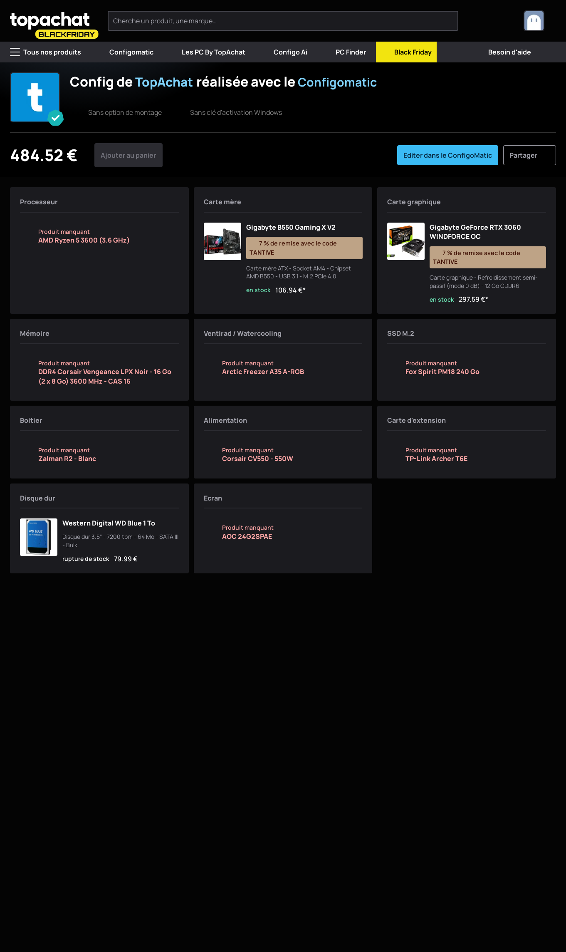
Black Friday (406, 52)
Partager (529, 171)
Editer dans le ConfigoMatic (447, 171)
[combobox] (540, 20)
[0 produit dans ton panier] (503, 20)
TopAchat (166, 81)
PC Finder (344, 52)
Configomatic (124, 52)
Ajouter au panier (128, 171)
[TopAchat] (54, 21)
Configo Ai (283, 52)
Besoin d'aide (503, 52)
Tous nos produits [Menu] (45, 52)
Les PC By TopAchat (206, 52)
